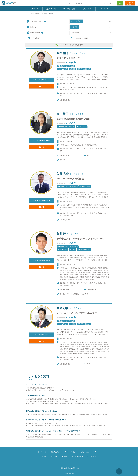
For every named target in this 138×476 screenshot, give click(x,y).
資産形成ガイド (51, 9)
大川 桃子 (63, 114)
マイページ (104, 9)
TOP (26, 14)
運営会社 (44, 457)
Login (120, 3)
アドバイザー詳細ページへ (41, 80)
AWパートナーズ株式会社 (70, 179)
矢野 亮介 (63, 174)
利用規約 (64, 457)
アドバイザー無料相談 (129, 3)
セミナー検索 (86, 9)
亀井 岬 (61, 234)
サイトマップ (54, 457)
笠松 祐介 (63, 53)
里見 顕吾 (63, 308)
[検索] (78, 3)
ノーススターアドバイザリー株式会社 (77, 313)
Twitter (98, 3)
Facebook (93, 3)
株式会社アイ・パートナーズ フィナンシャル (80, 238)
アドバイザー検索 (69, 9)
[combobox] (90, 21)
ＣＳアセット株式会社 (68, 58)
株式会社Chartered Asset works (73, 119)
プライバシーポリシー (77, 457)
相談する (41, 87)
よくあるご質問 (91, 457)
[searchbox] (83, 21)
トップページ (33, 9)
